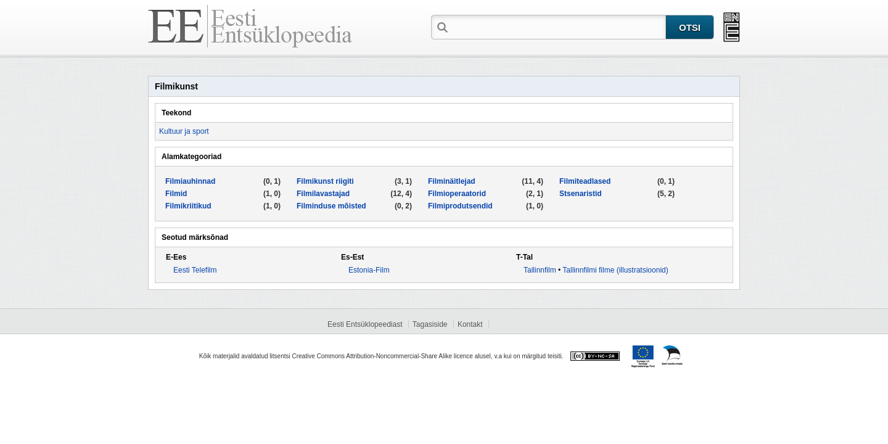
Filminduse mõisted (331, 206)
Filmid (176, 193)
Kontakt (470, 324)
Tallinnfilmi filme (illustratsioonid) (615, 270)
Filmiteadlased (584, 181)
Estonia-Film (369, 270)
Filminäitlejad (451, 181)
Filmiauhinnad (190, 181)
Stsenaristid (580, 193)
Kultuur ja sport (184, 131)
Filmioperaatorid (457, 193)
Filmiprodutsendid (460, 206)
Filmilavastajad (323, 193)
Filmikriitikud (188, 206)
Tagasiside (430, 324)
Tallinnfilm (540, 270)
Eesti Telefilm (194, 270)
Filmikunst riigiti (325, 181)
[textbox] (558, 26)
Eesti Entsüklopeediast (364, 324)
